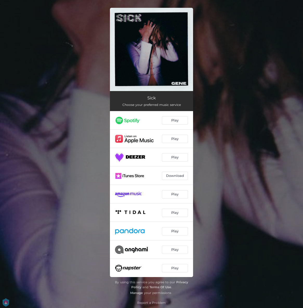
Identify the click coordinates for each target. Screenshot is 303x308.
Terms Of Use (160, 287)
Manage (136, 293)
